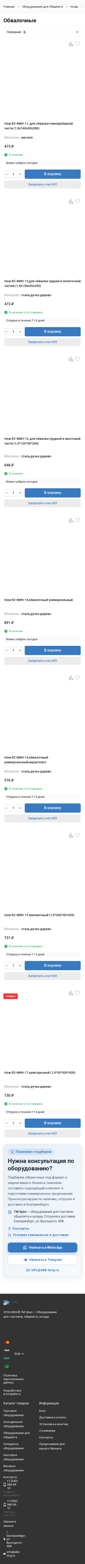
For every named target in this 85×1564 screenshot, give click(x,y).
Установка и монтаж (53, 1424)
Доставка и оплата (52, 1417)
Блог (42, 1411)
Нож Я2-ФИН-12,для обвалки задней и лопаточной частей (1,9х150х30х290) (42, 283)
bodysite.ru (13, 1394)
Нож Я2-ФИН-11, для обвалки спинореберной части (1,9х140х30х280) (38, 126)
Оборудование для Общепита (42, 6)
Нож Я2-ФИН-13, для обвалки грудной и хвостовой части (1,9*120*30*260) (42, 441)
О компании (47, 1430)
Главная (9, 6)
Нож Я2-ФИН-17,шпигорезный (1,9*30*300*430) (39, 1072)
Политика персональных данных (13, 1379)
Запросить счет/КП (42, 184)
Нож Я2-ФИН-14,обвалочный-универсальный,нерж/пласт (26, 760)
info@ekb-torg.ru (42, 1270)
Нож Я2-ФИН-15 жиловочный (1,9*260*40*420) (39, 915)
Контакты (18, 1229)
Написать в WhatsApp (42, 1247)
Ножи (74, 6)
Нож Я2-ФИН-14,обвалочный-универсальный (38, 600)
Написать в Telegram (42, 1260)
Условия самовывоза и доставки (38, 1235)
